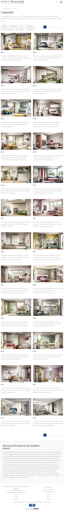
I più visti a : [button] (20, 29)
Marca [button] (4, 26)
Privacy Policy (47, 502)
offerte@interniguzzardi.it (18, 492)
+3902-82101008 (17, 490)
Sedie (16, 494)
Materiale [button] (13, 26)
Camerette (16, 8)
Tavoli (16, 497)
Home (2, 8)
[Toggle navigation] (61, 2)
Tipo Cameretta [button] (7, 29)
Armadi (48, 499)
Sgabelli (16, 499)
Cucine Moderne (48, 487)
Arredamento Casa (8, 8)
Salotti (48, 494)
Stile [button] (22, 26)
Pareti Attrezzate (48, 491)
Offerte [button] (30, 29)
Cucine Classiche (48, 489)
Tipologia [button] (30, 26)
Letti (48, 497)
